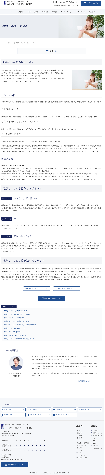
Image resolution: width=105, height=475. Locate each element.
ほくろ (94, 440)
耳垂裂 (94, 443)
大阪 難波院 (33, 409)
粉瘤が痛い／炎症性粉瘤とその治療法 (16, 321)
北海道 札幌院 (8, 414)
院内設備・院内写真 (83, 443)
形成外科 (95, 430)
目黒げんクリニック (35, 414)
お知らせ (79, 450)
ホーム (79, 430)
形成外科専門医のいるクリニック (36, 288)
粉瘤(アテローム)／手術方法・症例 (15, 311)
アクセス (79, 440)
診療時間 (79, 438)
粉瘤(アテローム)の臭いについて (14, 328)
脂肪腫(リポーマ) (97, 435)
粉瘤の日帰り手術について (67, 288)
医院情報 (79, 433)
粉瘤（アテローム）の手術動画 (14, 318)
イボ (94, 438)
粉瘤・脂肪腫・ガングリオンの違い (15, 335)
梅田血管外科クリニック (62, 414)
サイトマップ (81, 455)
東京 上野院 (7, 409)
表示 (56, 51)
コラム (79, 453)
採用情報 (79, 448)
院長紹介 (79, 435)
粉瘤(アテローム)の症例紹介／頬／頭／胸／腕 (19, 338)
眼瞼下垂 (95, 445)
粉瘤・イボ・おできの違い (13, 332)
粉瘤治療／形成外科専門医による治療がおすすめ (20, 325)
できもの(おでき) (97, 448)
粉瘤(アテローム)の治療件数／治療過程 (17, 314)
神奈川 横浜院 (85, 409)
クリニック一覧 (81, 445)
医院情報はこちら (84, 381)
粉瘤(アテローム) (97, 433)
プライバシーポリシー (83, 457)
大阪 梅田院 (59, 409)
